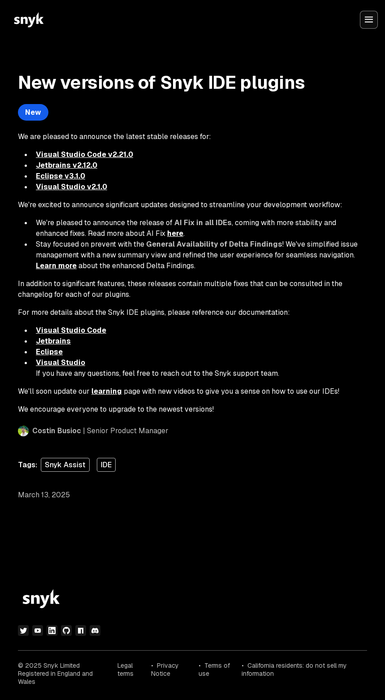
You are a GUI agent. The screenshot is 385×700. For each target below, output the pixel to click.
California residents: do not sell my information (294, 669)
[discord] (95, 630)
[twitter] (23, 630)
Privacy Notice (165, 669)
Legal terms (125, 669)
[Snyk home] (28, 19)
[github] (66, 630)
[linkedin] (52, 630)
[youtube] (37, 630)
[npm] (80, 630)
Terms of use (214, 669)
